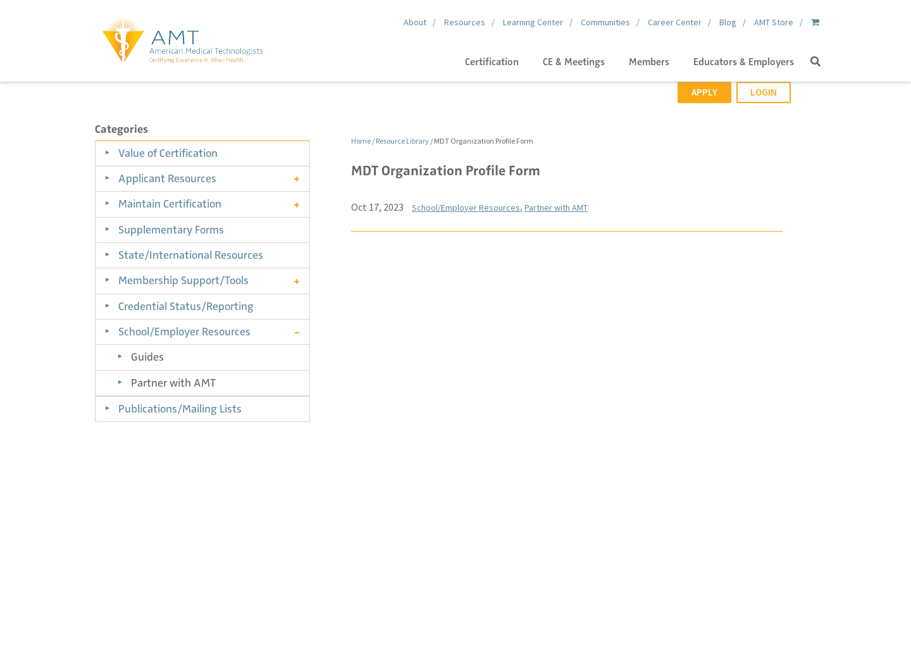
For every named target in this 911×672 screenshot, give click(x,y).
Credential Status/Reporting (186, 306)
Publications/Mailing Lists (180, 409)
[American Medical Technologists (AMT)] (182, 38)
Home (361, 141)
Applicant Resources (167, 178)
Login (763, 92)
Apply (704, 92)
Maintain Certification (169, 204)
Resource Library (402, 141)
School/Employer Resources (184, 332)
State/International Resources (190, 255)
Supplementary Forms (171, 230)
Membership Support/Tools (183, 280)
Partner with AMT (173, 383)
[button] (815, 62)
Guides (147, 357)
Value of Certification (168, 153)
